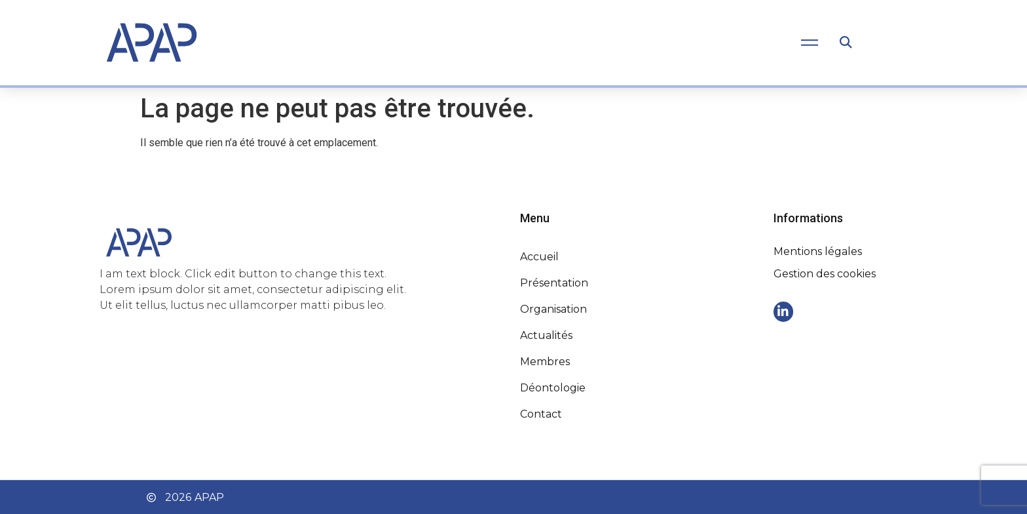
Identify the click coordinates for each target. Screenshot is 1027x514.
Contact (541, 414)
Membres (545, 361)
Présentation (554, 283)
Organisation (553, 309)
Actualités (546, 335)
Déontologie (553, 388)
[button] (845, 43)
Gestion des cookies (825, 273)
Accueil (539, 256)
